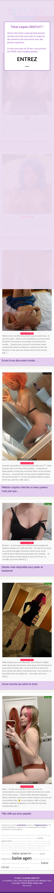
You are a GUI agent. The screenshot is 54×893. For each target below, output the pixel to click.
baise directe (11, 863)
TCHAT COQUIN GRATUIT (27, 878)
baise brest (48, 843)
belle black (5, 846)
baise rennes (21, 863)
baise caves (26, 867)
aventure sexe (38, 843)
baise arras (35, 854)
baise (29, 863)
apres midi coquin (15, 846)
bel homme (14, 850)
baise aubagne (36, 846)
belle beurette (6, 848)
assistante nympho (35, 850)
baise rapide (26, 846)
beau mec (43, 859)
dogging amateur (41, 825)
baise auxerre (21, 853)
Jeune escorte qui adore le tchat (19, 684)
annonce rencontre (27, 841)
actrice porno (18, 843)
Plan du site (27, 885)
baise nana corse (7, 843)
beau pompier (36, 863)
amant (38, 848)
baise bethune (23, 850)
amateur (15, 848)
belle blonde (30, 848)
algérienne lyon (31, 838)
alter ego (47, 835)
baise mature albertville (24, 835)
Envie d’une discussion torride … (20, 360)
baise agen (22, 857)
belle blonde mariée (8, 835)
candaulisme (21, 825)
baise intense (39, 835)
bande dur (35, 859)
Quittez (27, 66)
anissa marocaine (15, 867)
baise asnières (6, 838)
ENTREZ (27, 59)
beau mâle (16, 841)
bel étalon (22, 848)
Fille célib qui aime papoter (16, 813)
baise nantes (28, 843)
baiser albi (46, 846)
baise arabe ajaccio (19, 838)
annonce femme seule (42, 841)
